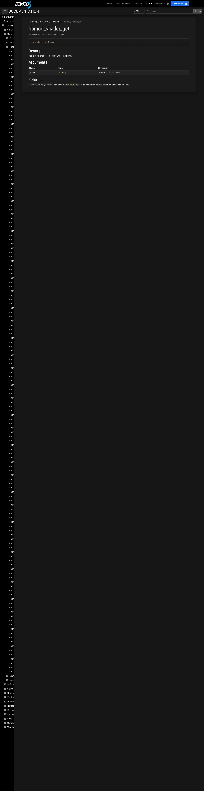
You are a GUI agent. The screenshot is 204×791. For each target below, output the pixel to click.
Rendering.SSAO (15, 710)
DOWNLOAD (180, 3)
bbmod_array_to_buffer (22, 59)
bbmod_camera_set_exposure (25, 115)
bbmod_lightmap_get (21, 325)
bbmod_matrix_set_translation (25, 393)
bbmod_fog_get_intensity (23, 162)
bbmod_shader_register (22, 517)
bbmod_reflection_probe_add (25, 432)
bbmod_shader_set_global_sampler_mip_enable (34, 599)
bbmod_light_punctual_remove (25, 316)
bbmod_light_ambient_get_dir (25, 231)
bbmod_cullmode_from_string (25, 141)
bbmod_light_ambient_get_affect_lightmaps (32, 226)
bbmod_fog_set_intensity (23, 184)
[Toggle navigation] (5, 11)
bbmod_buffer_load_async (23, 85)
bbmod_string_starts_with (23, 637)
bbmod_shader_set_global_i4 (25, 556)
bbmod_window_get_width (23, 671)
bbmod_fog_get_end (21, 158)
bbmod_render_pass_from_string (26, 462)
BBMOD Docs (10, 17)
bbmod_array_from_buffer (23, 55)
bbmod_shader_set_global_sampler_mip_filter (33, 603)
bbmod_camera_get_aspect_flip (26, 89)
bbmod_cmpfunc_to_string (23, 136)
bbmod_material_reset (21, 359)
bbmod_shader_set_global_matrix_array (30, 569)
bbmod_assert (17, 64)
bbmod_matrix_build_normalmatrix (27, 363)
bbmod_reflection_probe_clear (25, 436)
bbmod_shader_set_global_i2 (25, 547)
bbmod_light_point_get (22, 286)
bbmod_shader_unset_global (24, 616)
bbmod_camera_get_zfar (22, 107)
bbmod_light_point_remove (24, 291)
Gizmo (10, 688)
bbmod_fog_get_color (21, 154)
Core (9, 34)
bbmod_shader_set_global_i (24, 543)
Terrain (10, 727)
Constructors (16, 38)
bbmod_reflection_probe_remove (26, 453)
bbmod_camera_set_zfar (22, 128)
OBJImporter (13, 693)
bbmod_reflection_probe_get (24, 449)
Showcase (137, 3)
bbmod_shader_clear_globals (25, 500)
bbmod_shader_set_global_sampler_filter (30, 577)
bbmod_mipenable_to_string (24, 402)
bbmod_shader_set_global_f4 (25, 534)
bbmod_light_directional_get (24, 265)
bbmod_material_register (22, 355)
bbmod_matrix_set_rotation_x (25, 376)
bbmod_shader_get (20, 509)
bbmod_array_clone (20, 51)
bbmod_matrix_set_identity (24, 372)
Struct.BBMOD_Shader (67, 84)
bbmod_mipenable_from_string (25, 398)
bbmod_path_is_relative (22, 423)
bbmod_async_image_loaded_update (28, 68)
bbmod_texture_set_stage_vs (25, 654)
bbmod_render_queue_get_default (27, 479)
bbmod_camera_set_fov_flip (24, 119)
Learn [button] (147, 3)
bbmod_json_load (19, 218)
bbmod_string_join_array (22, 629)
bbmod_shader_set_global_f (24, 522)
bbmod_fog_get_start (21, 166)
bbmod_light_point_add (22, 273)
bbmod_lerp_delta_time (22, 222)
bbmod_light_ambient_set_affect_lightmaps (32, 248)
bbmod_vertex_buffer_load (23, 659)
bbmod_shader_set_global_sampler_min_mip (32, 590)
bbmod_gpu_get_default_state (25, 196)
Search (198, 11)
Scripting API (11, 25)
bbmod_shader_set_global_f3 (25, 530)
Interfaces (14, 42)
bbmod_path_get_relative (23, 415)
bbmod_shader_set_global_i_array (27, 560)
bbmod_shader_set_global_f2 (25, 526)
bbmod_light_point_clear (22, 278)
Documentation (24, 11)
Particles (11, 697)
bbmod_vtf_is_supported (23, 663)
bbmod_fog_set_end (21, 179)
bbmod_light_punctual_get (23, 312)
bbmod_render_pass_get (23, 466)
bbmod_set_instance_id (22, 496)
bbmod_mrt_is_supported (23, 406)
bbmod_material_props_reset (25, 346)
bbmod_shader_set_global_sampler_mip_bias (33, 594)
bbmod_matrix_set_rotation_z (25, 385)
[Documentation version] (139, 11)
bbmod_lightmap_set (21, 329)
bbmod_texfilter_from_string (24, 646)
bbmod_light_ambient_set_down (26, 256)
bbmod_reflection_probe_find (25, 445)
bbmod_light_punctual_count (24, 308)
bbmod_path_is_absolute (23, 419)
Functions (14, 47)
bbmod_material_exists (22, 333)
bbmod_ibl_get (18, 205)
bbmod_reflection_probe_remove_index (29, 457)
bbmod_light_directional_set (24, 269)
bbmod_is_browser (20, 213)
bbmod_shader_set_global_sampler (28, 573)
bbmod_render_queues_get (24, 487)
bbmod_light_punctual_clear (24, 303)
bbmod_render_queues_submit (25, 492)
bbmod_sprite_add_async (23, 620)
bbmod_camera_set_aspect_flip (26, 111)
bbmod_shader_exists (21, 504)
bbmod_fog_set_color (21, 175)
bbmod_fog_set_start (21, 188)
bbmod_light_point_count (23, 282)
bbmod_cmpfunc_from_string (25, 132)
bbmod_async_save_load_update (26, 72)
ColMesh (11, 29)
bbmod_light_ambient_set (23, 243)
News (117, 3)
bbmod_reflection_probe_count (25, 440)
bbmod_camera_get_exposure (25, 94)
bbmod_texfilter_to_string (23, 650)
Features (126, 3)
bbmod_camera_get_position (24, 102)
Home (110, 3)
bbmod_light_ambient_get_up (25, 239)
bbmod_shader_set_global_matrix (27, 564)
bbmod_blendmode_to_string (25, 81)
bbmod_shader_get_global (23, 513)
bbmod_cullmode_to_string (24, 145)
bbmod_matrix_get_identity (24, 368)
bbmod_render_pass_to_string (25, 475)
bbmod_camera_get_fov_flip (24, 98)
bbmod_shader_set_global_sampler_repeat (31, 607)
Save (9, 718)
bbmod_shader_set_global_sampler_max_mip (33, 586)
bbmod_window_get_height (24, 667)
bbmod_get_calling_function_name (27, 192)
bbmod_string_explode (22, 624)
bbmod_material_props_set (24, 350)
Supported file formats (14, 21)
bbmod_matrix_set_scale (23, 389)
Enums (13, 676)
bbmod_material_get (20, 338)
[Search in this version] (170, 11)
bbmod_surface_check (21, 641)
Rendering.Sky (14, 714)
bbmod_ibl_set (18, 209)
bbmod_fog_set (18, 171)
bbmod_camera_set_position (24, 124)
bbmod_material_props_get (24, 342)
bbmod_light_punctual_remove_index (28, 320)
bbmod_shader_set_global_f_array (27, 539)
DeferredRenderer (15, 684)
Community (159, 3)
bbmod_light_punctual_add (23, 299)
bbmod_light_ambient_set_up (25, 261)
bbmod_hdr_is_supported (23, 201)
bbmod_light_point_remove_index (27, 295)
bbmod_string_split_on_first (24, 633)
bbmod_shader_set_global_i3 (25, 552)
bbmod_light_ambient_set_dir (25, 252)
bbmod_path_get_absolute (23, 410)
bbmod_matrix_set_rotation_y (25, 380)
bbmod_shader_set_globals (24, 611)
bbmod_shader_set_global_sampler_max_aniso (33, 582)
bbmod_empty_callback (22, 149)
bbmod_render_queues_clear (24, 483)
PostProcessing (15, 701)
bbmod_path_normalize (22, 427)
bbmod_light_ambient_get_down (26, 235)
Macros (13, 680)
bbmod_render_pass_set (23, 470)
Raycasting (12, 706)
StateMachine (13, 723)
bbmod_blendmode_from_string (26, 77)
